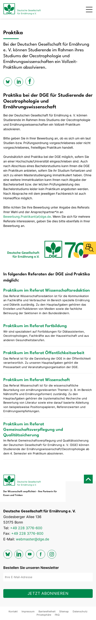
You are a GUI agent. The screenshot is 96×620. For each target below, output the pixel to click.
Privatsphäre (44, 614)
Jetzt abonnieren (48, 593)
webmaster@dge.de (32, 539)
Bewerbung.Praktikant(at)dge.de (27, 216)
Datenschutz (80, 611)
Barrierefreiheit (47, 611)
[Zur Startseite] (22, 9)
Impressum (28, 611)
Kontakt (13, 611)
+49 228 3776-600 (26, 528)
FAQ (57, 614)
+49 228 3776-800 (27, 533)
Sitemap (64, 611)
